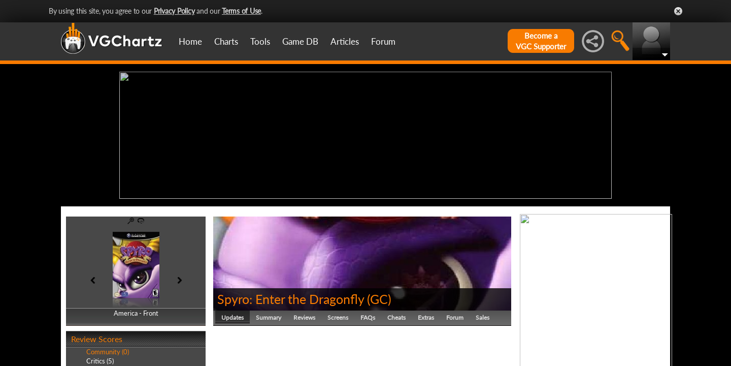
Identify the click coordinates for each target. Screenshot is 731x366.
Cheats (396, 317)
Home (190, 41)
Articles (344, 41)
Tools (260, 41)
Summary (268, 317)
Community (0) (107, 352)
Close (678, 11)
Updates (232, 317)
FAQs (367, 317)
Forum (383, 41)
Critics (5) (100, 361)
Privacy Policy (174, 11)
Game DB (300, 41)
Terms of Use (241, 11)
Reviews (304, 317)
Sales (482, 317)
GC (379, 299)
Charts (226, 41)
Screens (337, 317)
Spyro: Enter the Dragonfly (290, 299)
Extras (426, 317)
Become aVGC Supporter (541, 41)
